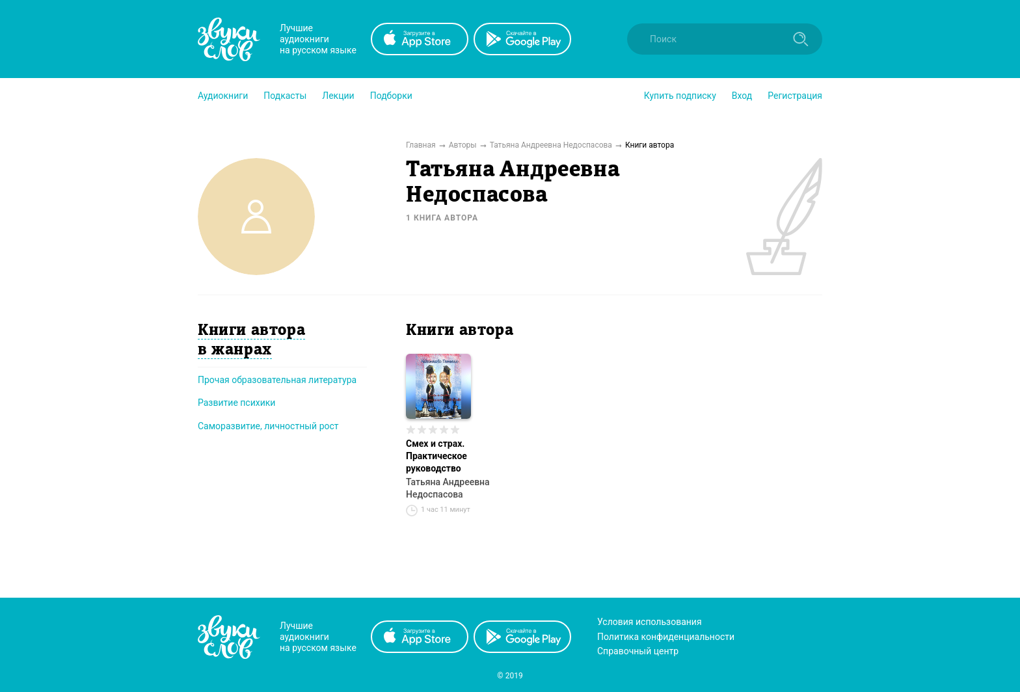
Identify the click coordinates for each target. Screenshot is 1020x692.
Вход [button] (742, 95)
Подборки (391, 95)
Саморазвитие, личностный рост (268, 426)
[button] (223, 95)
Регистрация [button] (795, 95)
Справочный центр (637, 651)
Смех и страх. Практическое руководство (436, 455)
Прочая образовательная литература (277, 380)
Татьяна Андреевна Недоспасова (448, 488)
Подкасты (284, 95)
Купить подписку (680, 95)
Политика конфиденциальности (665, 637)
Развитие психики (236, 402)
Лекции (338, 95)
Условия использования (649, 622)
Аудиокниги (223, 95)
